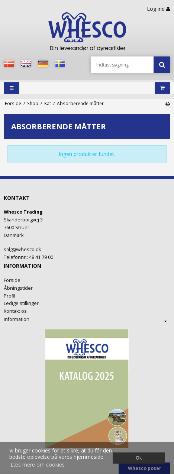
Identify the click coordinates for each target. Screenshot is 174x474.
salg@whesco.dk (22, 249)
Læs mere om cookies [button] (37, 464)
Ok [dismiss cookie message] (139, 458)
